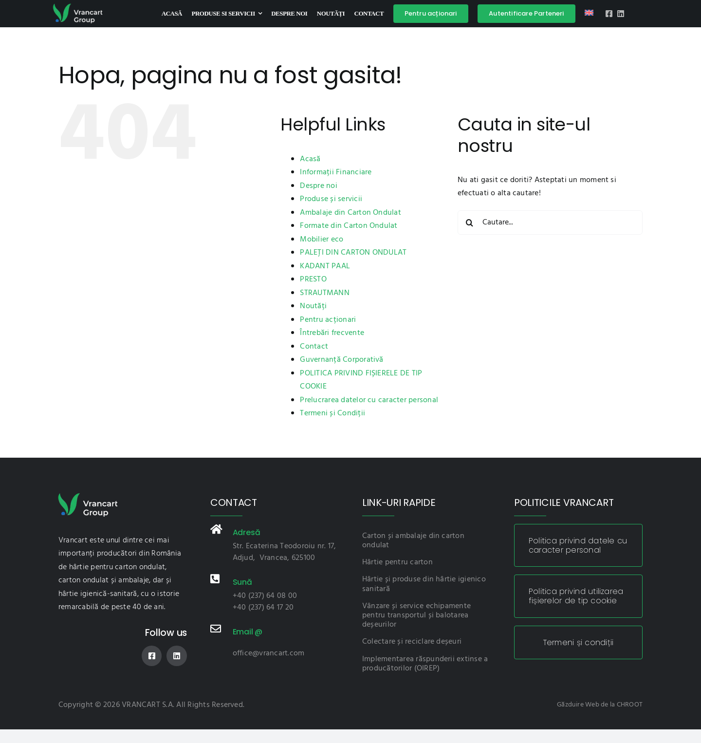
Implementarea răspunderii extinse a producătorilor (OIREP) (425, 664)
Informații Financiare (335, 172)
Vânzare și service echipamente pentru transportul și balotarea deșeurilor (416, 615)
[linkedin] (620, 14)
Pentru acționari (328, 320)
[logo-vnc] (77, 6)
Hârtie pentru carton (397, 562)
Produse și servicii (331, 199)
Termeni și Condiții (332, 413)
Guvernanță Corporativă (341, 359)
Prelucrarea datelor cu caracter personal (369, 400)
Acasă (310, 159)
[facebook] (609, 14)
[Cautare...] (550, 222)
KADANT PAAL (325, 266)
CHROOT (630, 704)
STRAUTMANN (324, 293)
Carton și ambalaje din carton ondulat (413, 541)
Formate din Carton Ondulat (348, 226)
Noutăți (313, 306)
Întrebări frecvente (332, 333)
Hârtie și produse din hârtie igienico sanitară (424, 584)
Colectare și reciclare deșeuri (411, 641)
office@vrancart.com (269, 653)
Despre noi (318, 186)
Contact (314, 346)
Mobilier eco (321, 239)
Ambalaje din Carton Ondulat (350, 212)
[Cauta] (470, 222)
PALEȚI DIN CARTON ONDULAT (353, 252)
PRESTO (313, 279)
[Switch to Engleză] (589, 13)
